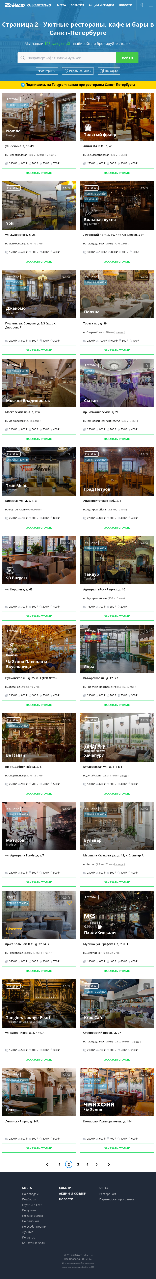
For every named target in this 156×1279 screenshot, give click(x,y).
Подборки (29, 1199)
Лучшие (27, 1232)
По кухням (29, 1210)
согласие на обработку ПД (81, 1266)
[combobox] (78, 57)
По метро (28, 1237)
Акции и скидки (72, 1193)
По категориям (32, 1216)
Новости (66, 1199)
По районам (30, 1221)
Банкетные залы (33, 1243)
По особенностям (34, 1226)
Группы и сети (32, 1205)
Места (27, 1188)
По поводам (30, 1194)
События (66, 1188)
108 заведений (57, 43)
